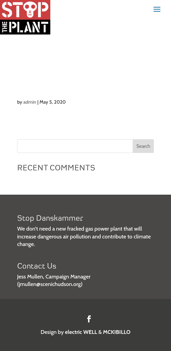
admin (29, 102)
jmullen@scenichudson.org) (51, 284)
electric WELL (81, 332)
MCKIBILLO (117, 332)
